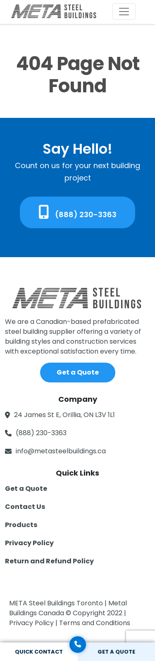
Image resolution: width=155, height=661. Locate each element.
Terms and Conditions (94, 623)
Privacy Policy (29, 543)
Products (21, 525)
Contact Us (25, 506)
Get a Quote (78, 372)
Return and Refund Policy (49, 561)
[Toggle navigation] (124, 11)
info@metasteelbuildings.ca (61, 451)
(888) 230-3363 (77, 212)
